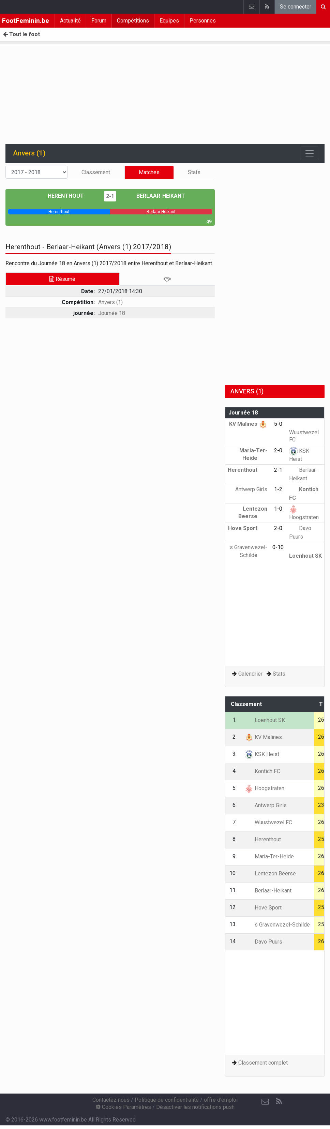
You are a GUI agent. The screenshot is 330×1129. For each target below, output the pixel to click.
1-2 (278, 489)
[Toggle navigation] (309, 153)
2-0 (278, 450)
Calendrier (250, 674)
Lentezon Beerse (270, 873)
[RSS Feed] (279, 1102)
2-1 (110, 196)
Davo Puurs (263, 941)
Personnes (203, 20)
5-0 (278, 424)
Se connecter (295, 6)
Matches (149, 172)
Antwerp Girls (266, 805)
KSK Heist (262, 754)
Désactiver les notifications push (195, 1107)
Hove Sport (247, 528)
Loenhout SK (265, 720)
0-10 (278, 547)
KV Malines (248, 424)
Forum (98, 20)
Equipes (169, 20)
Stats (194, 172)
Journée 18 (111, 313)
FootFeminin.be (25, 21)
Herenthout (71, 196)
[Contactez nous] (265, 1102)
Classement (95, 172)
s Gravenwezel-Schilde (277, 924)
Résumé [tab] (62, 279)
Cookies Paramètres (123, 1107)
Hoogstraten (264, 788)
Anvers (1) (110, 302)
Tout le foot (21, 34)
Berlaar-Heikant (155, 196)
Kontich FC (262, 771)
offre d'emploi (221, 1100)
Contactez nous (111, 1100)
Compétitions (133, 20)
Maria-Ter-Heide (269, 856)
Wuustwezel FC (304, 432)
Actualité (70, 20)
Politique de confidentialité (167, 1100)
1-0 (278, 509)
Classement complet (263, 1062)
